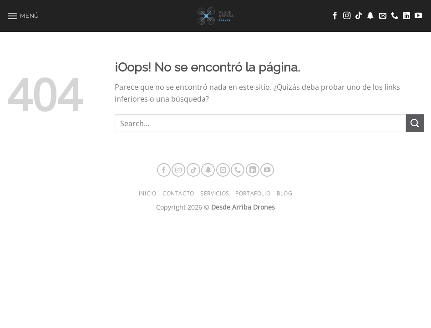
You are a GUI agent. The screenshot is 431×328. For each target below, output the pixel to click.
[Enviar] (415, 123)
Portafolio (252, 193)
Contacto (178, 193)
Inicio (148, 193)
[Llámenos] (394, 16)
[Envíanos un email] (382, 16)
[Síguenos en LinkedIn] (406, 16)
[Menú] (23, 16)
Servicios (214, 193)
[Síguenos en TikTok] (358, 16)
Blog (284, 193)
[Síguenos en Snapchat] (370, 16)
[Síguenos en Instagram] (346, 16)
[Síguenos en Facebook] (335, 16)
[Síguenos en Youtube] (418, 16)
